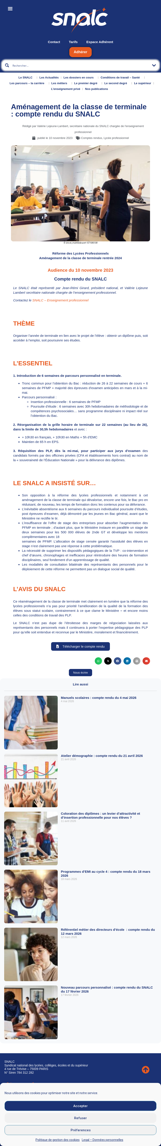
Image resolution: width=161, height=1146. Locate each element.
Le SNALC (26, 77)
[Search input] (81, 65)
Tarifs (73, 42)
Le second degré (116, 83)
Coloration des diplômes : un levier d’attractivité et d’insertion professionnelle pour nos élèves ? (100, 815)
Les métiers (60, 83)
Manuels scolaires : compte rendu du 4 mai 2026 (98, 698)
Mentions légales (20, 1119)
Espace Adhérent (99, 42)
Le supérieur (142, 83)
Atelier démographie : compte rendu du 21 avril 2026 (102, 756)
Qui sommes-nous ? (20, 1083)
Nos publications (97, 89)
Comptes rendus (91, 138)
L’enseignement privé (65, 89)
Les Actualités (49, 77)
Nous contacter (17, 1090)
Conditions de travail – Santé (121, 77)
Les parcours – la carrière (28, 83)
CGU (12, 1126)
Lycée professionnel (116, 138)
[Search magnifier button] (7, 65)
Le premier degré (87, 83)
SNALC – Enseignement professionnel (60, 300)
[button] (98, 661)
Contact (54, 42)
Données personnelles (24, 1133)
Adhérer (80, 52)
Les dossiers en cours (80, 77)
